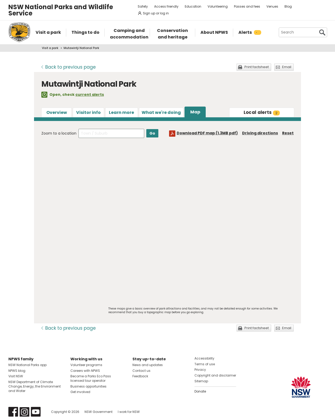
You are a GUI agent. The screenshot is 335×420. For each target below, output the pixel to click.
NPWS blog (16, 370)
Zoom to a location (58, 133)
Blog (288, 6)
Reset (288, 133)
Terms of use (204, 364)
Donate (200, 391)
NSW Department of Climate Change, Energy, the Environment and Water (34, 386)
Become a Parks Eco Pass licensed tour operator (90, 378)
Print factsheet (256, 66)
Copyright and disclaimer (215, 375)
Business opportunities (88, 386)
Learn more (121, 112)
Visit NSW (15, 376)
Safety (143, 6)
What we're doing (161, 112)
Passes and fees (247, 6)
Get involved (80, 392)
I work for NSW (129, 412)
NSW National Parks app (27, 365)
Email (286, 66)
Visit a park (50, 48)
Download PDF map (207, 133)
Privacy (200, 369)
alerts (262, 112)
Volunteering (218, 6)
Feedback (140, 376)
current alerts (89, 94)
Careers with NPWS (85, 370)
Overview (56, 112)
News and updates (147, 365)
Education (193, 6)
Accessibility (204, 358)
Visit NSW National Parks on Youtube (36, 412)
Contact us (141, 370)
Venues (272, 6)
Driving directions (260, 133)
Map (195, 112)
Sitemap (201, 381)
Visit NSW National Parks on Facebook (13, 412)
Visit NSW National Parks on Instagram (24, 412)
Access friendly (166, 6)
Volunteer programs (86, 365)
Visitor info (88, 112)
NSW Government (99, 412)
